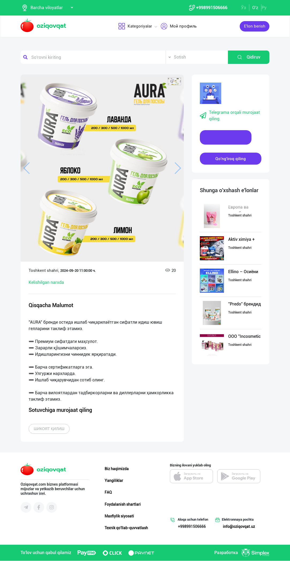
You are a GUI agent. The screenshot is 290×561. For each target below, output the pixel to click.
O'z (255, 7)
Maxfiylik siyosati (119, 516)
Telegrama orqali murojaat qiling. (230, 116)
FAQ (108, 492)
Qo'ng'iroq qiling (230, 158)
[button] (174, 82)
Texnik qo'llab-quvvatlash (126, 528)
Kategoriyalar (135, 26)
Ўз (243, 7)
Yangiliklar (114, 481)
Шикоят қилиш (49, 429)
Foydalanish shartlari (123, 504)
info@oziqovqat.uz (239, 527)
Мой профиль (178, 26)
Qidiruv (248, 57)
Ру (264, 7)
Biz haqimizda (117, 469)
